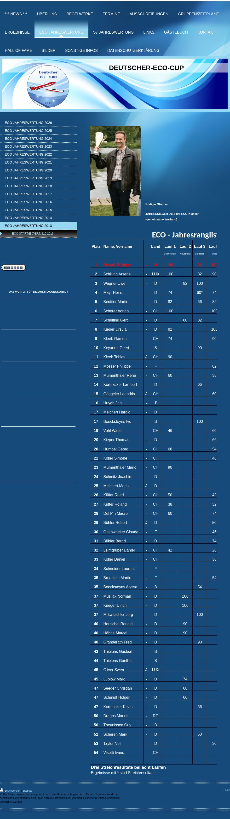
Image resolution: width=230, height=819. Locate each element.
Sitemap (27, 790)
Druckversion (10, 790)
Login (227, 790)
